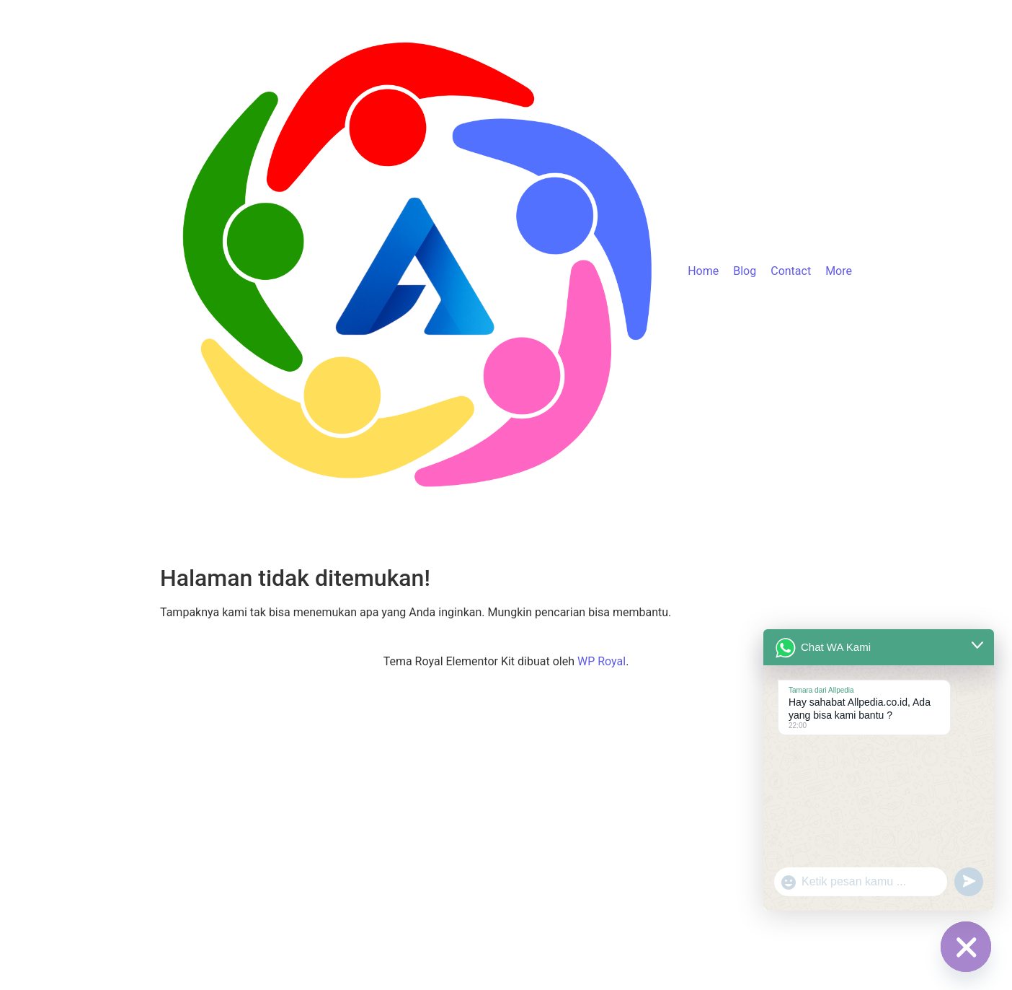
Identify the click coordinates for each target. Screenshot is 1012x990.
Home (703, 271)
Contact (791, 271)
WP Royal (601, 661)
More (838, 271)
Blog (744, 271)
